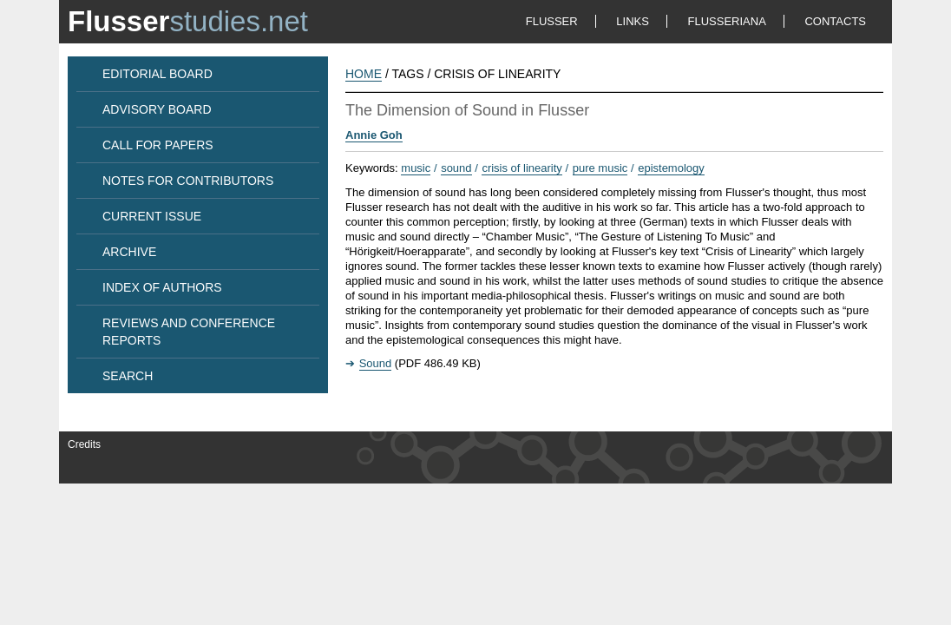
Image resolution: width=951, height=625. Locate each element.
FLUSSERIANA (727, 21)
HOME (363, 74)
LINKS (632, 21)
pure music (600, 167)
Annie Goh (374, 134)
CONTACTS (835, 21)
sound (456, 167)
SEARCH (127, 376)
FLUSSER (552, 21)
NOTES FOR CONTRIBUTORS (187, 181)
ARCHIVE (129, 252)
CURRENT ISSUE (151, 216)
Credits (84, 444)
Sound (375, 363)
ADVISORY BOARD (157, 109)
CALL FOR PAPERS (157, 145)
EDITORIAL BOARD (157, 74)
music (415, 167)
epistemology (671, 167)
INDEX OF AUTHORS (162, 287)
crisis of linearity (521, 167)
